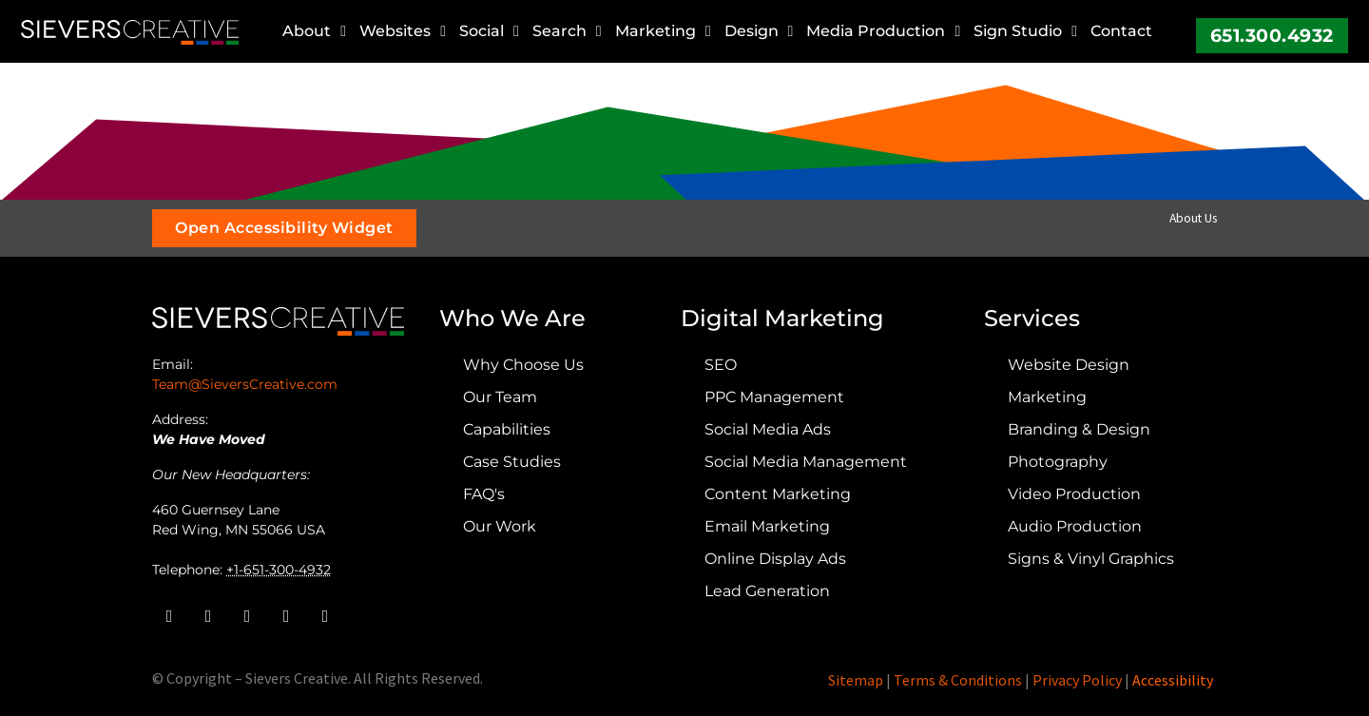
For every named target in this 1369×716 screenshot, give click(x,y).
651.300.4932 (1272, 35)
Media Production (883, 31)
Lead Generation (767, 591)
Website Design (1068, 365)
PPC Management (774, 397)
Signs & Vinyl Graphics (1091, 559)
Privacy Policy (1077, 679)
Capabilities (506, 429)
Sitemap (855, 679)
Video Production (1074, 494)
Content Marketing (777, 494)
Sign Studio (1025, 31)
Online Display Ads (775, 559)
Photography (1058, 462)
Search (567, 31)
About (314, 31)
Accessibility (1172, 679)
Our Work (499, 526)
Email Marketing (767, 526)
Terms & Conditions (958, 679)
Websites (402, 31)
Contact (1121, 31)
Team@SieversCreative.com (244, 384)
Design (759, 31)
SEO (720, 365)
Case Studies (512, 462)
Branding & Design (1079, 429)
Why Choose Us (523, 365)
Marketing (663, 31)
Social (489, 31)
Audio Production (1075, 526)
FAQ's (484, 494)
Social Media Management (805, 462)
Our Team (500, 397)
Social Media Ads (767, 429)
